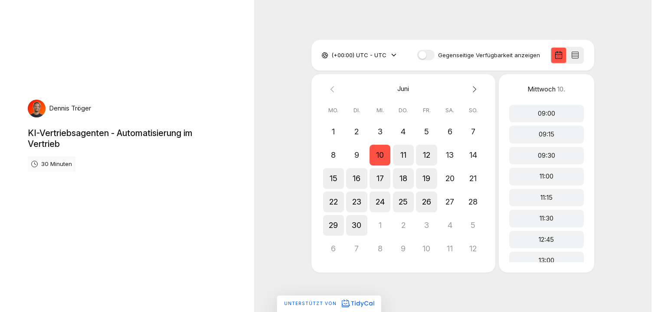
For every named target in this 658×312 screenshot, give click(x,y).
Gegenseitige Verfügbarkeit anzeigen (489, 55)
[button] (380, 155)
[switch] (426, 55)
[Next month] (473, 89)
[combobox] (332, 55)
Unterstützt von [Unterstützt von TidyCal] (329, 303)
